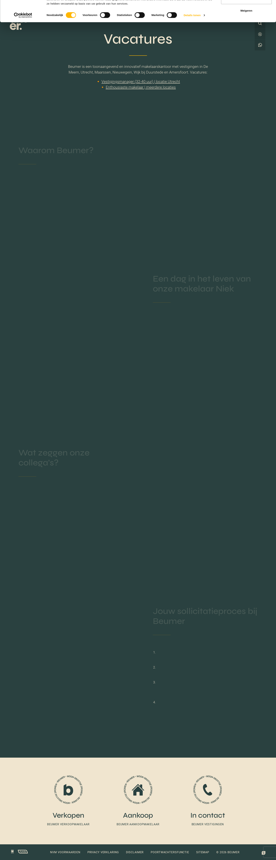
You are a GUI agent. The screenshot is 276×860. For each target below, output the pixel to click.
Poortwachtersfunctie (170, 852)
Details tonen (192, 37)
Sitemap (202, 852)
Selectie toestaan (246, 21)
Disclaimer (135, 852)
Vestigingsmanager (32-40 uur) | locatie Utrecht (140, 81)
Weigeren (246, 32)
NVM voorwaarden (65, 852)
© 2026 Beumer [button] (227, 852)
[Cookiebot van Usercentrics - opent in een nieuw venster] (23, 37)
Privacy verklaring (103, 852)
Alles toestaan (246, 9)
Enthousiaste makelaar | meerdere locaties (141, 87)
